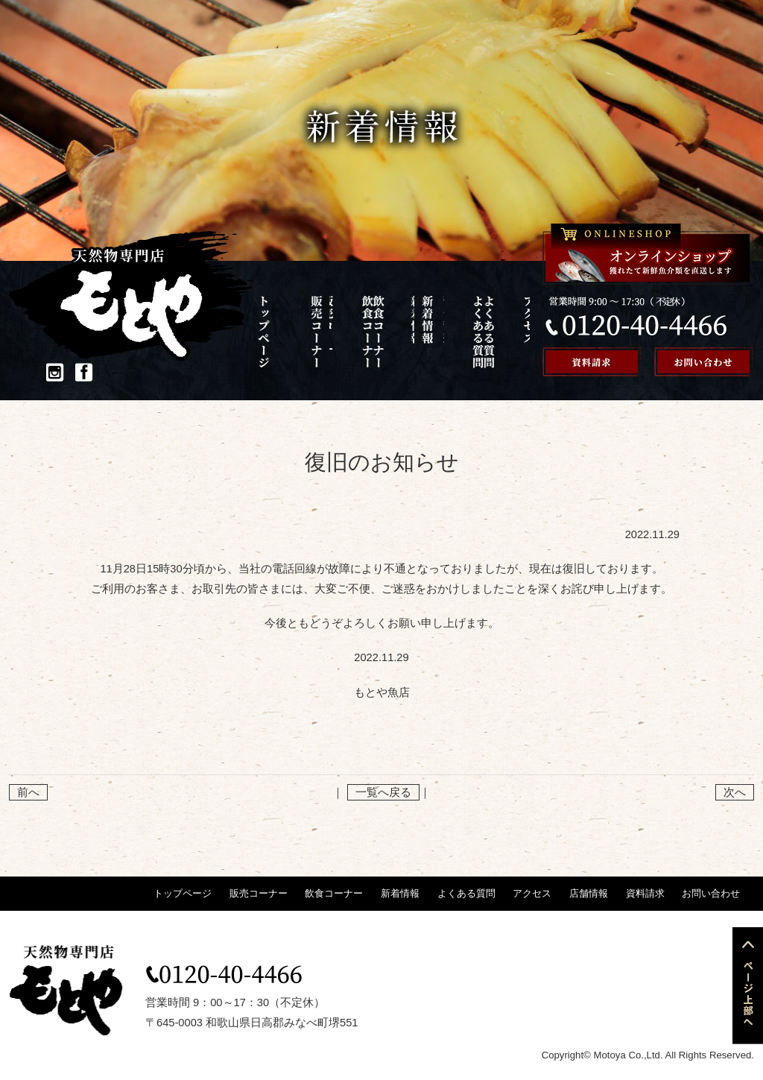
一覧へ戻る (383, 792)
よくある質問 (424, 331)
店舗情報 (501, 331)
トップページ (272, 331)
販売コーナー (310, 331)
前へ (28, 792)
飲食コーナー (348, 331)
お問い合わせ (711, 893)
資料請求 (645, 893)
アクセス (462, 331)
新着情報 (386, 331)
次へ (735, 792)
